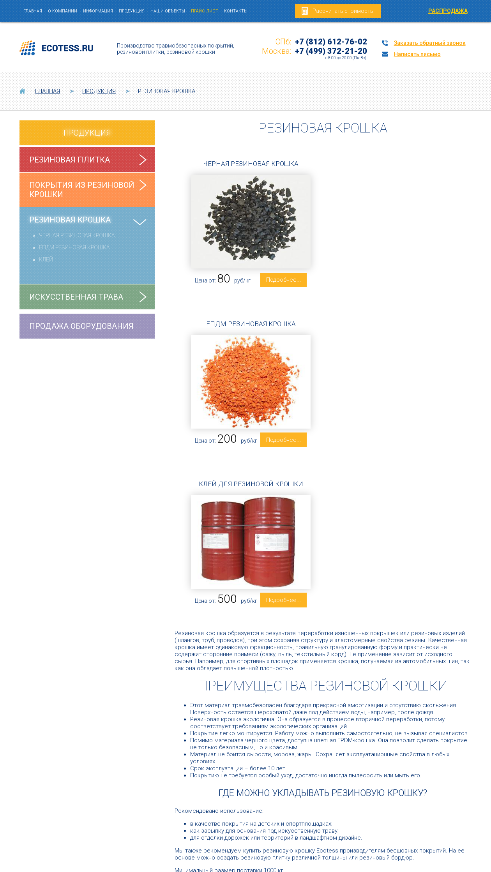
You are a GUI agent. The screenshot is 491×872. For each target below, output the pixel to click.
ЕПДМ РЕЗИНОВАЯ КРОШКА (74, 247)
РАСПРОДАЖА (448, 11)
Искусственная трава (76, 297)
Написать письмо (417, 54)
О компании (62, 11)
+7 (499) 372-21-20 (331, 51)
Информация (98, 11)
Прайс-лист (204, 11)
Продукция (132, 11)
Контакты (235, 11)
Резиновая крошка (70, 219)
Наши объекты (167, 11)
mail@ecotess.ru (446, 781)
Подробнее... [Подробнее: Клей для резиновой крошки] (279, 450)
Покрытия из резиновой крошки (81, 189)
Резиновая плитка (69, 159)
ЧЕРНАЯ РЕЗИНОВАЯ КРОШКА (77, 235)
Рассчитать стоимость (343, 11)
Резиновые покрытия (177, 813)
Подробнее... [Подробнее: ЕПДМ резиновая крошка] (427, 279)
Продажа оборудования (81, 326)
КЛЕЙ (46, 259)
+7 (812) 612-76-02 (331, 41)
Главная (32, 11)
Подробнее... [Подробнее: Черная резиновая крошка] (279, 282)
